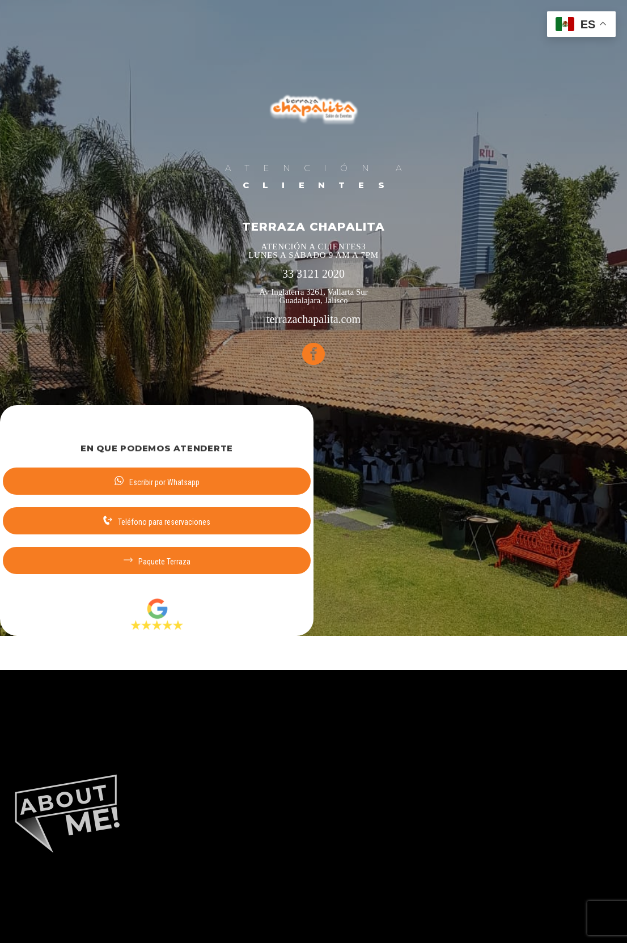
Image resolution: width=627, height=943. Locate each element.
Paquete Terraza (157, 560)
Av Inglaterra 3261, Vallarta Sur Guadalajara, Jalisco (313, 296)
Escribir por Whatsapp (157, 481)
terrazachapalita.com (313, 319)
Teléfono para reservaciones (156, 521)
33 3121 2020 (313, 274)
